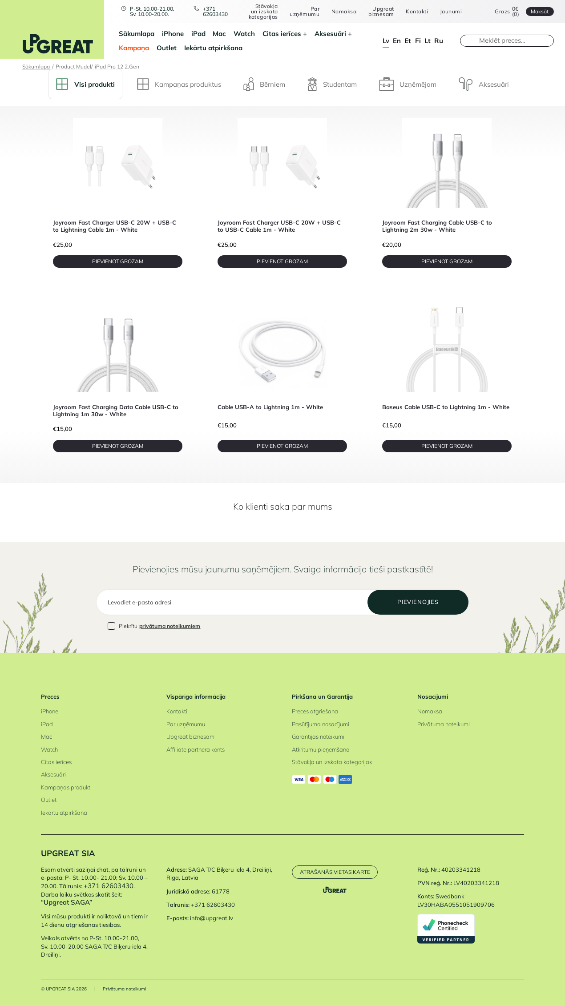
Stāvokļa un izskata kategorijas (263, 11)
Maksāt (540, 11)
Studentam (332, 84)
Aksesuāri (330, 33)
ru (438, 40)
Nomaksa (343, 11)
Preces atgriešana (315, 711)
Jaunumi (451, 11)
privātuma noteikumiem (169, 626)
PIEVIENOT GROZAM (117, 261)
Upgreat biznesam (381, 11)
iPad (198, 33)
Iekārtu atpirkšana (213, 48)
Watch (244, 33)
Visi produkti (85, 84)
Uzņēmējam (407, 84)
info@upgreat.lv (211, 917)
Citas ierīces (281, 33)
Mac (219, 33)
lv (386, 40)
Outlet (167, 48)
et (407, 40)
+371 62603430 (215, 11)
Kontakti (417, 11)
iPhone (173, 33)
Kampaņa (134, 48)
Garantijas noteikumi (318, 736)
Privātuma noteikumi (443, 724)
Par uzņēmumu (304, 11)
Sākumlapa (136, 33)
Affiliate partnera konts (195, 749)
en (397, 40)
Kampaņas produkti (66, 787)
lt (427, 40)
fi (418, 40)
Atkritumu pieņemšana (321, 749)
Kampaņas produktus (179, 84)
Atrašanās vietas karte (335, 872)
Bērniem (264, 84)
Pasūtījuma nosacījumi (320, 724)
